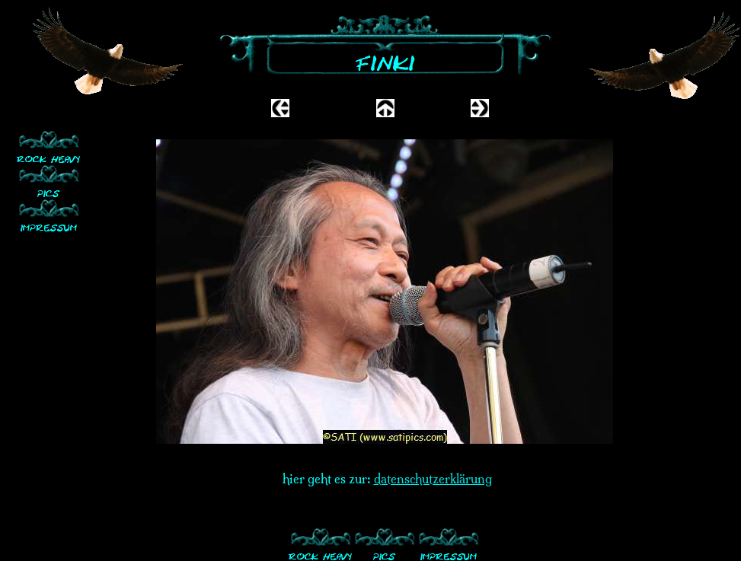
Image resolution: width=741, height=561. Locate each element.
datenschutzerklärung (433, 478)
